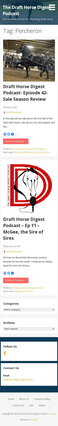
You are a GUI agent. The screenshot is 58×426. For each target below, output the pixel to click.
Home (11, 398)
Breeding (16, 149)
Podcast (39, 288)
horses (37, 152)
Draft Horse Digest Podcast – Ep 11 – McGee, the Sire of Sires (24, 228)
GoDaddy (33, 419)
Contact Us (18, 405)
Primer (53, 413)
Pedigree (18, 291)
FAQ (31, 405)
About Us (24, 398)
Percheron (45, 152)
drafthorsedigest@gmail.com (18, 379)
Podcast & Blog (42, 398)
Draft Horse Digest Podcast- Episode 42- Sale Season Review (25, 92)
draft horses (27, 152)
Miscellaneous (39, 149)
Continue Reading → (15, 141)
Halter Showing (28, 288)
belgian (17, 152)
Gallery (42, 405)
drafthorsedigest (14, 112)
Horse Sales (27, 149)
